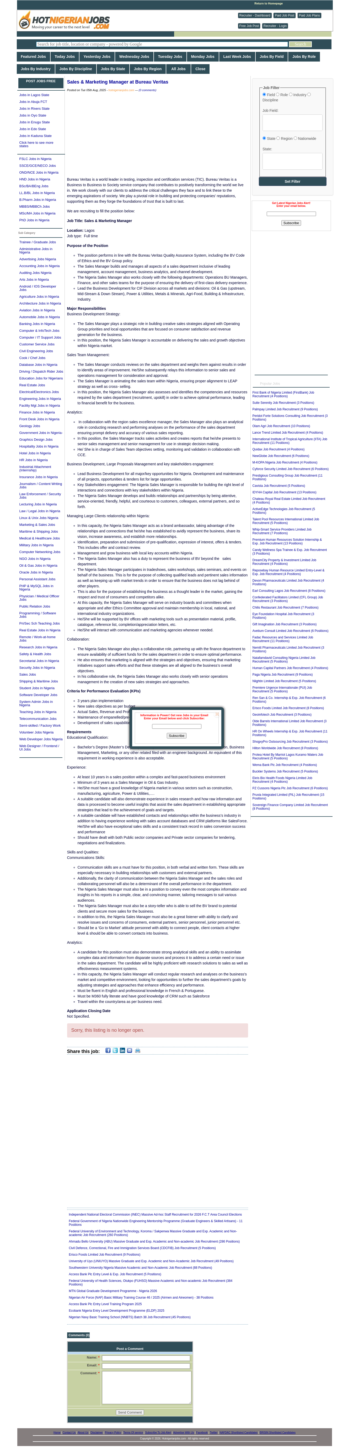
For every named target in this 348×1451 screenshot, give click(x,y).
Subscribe (176, 736)
